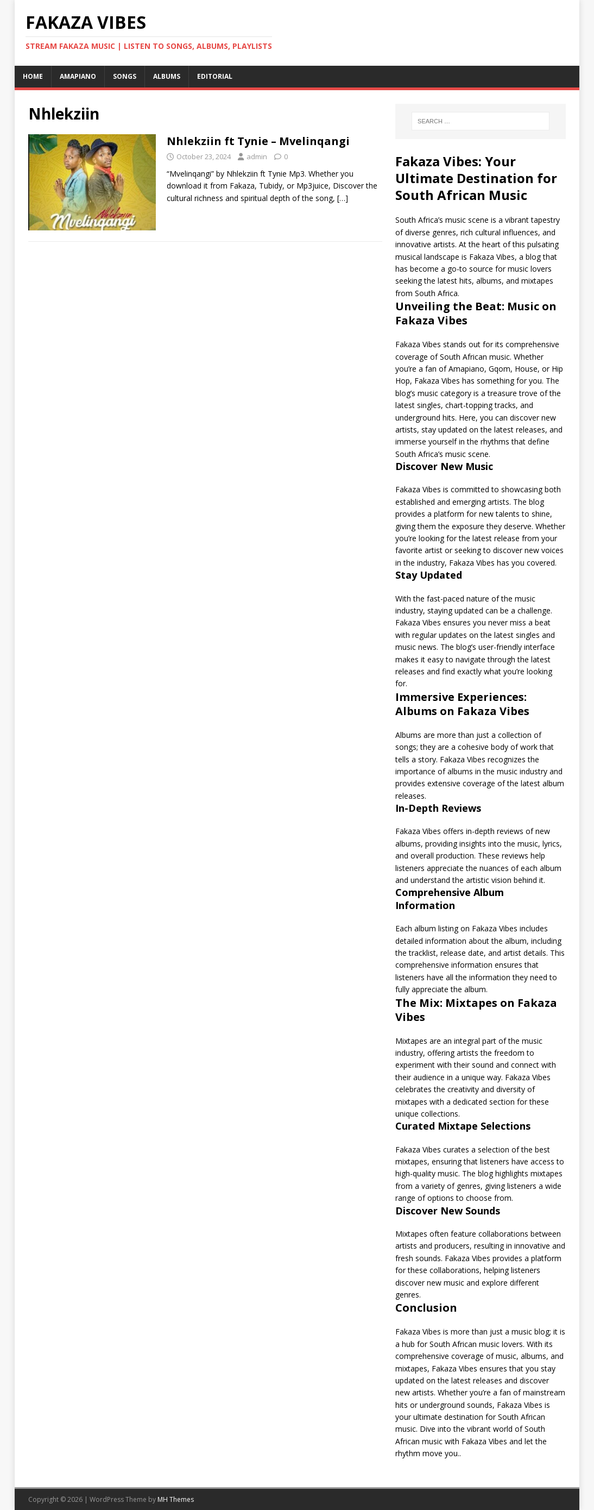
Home (33, 76)
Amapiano (78, 76)
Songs (124, 76)
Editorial (214, 76)
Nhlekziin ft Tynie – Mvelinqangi (258, 141)
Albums (166, 76)
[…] (342, 198)
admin (257, 156)
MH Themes (175, 1499)
